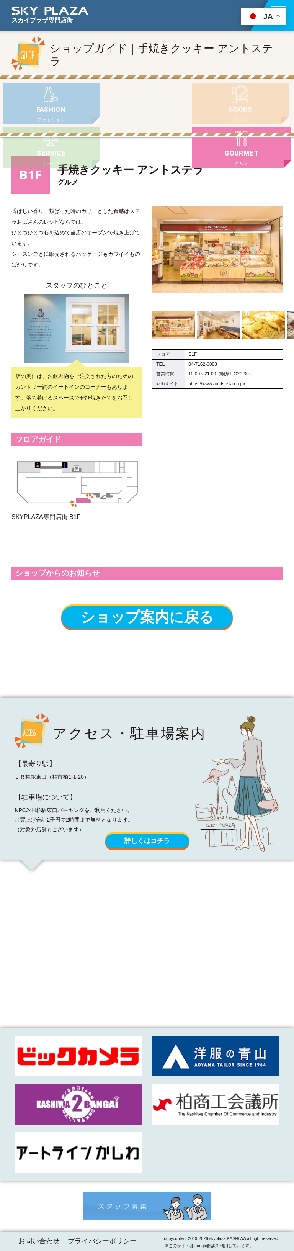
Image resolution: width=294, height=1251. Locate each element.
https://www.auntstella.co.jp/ (216, 372)
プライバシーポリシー (102, 1241)
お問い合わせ (39, 1241)
